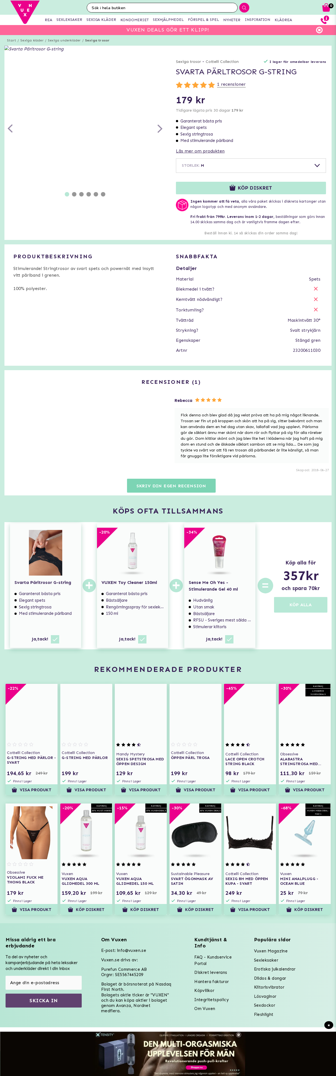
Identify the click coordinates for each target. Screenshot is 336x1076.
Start (11, 40)
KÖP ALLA (301, 604)
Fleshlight (263, 1014)
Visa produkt (31, 789)
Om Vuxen (204, 1008)
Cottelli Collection (222, 61)
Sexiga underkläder (64, 40)
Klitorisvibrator (269, 987)
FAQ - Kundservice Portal (213, 960)
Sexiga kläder (32, 40)
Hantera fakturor (211, 981)
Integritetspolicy (211, 999)
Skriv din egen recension (171, 485)
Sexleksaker (266, 960)
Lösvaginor (265, 996)
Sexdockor (264, 1005)
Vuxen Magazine (271, 951)
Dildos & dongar (270, 978)
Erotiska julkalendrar (274, 969)
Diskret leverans (210, 972)
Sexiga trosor (97, 40)
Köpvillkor (204, 990)
